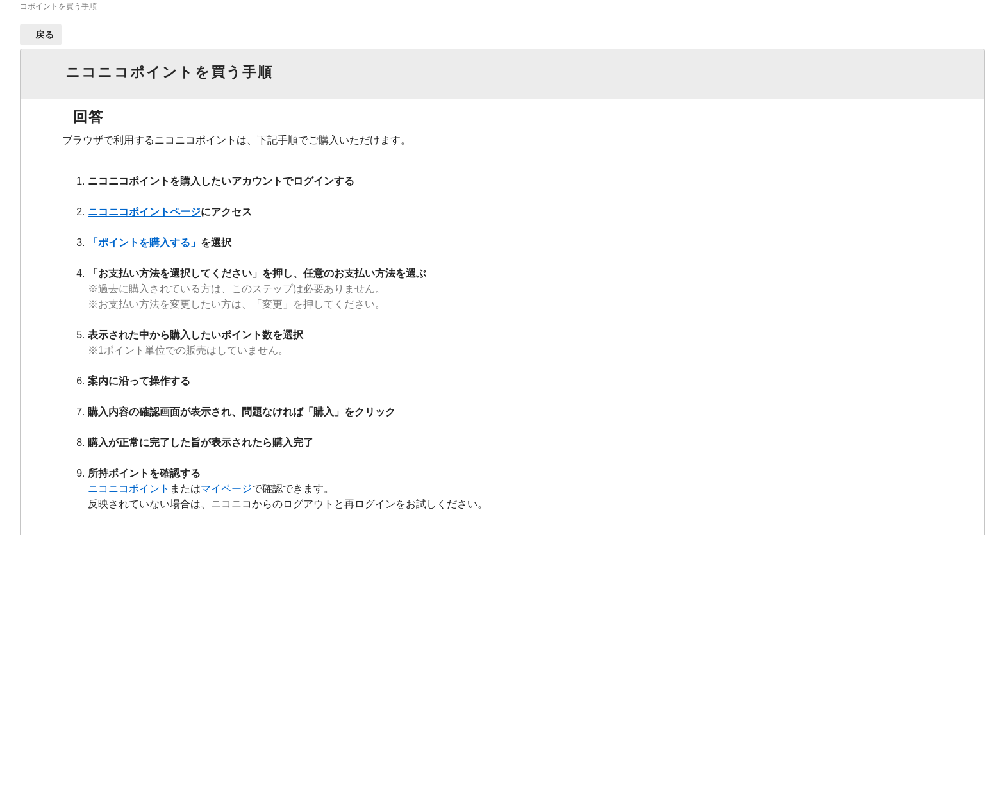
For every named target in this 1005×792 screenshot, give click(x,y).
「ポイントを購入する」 (144, 242)
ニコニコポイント (129, 488)
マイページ (226, 488)
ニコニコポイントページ (144, 211)
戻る (45, 34)
